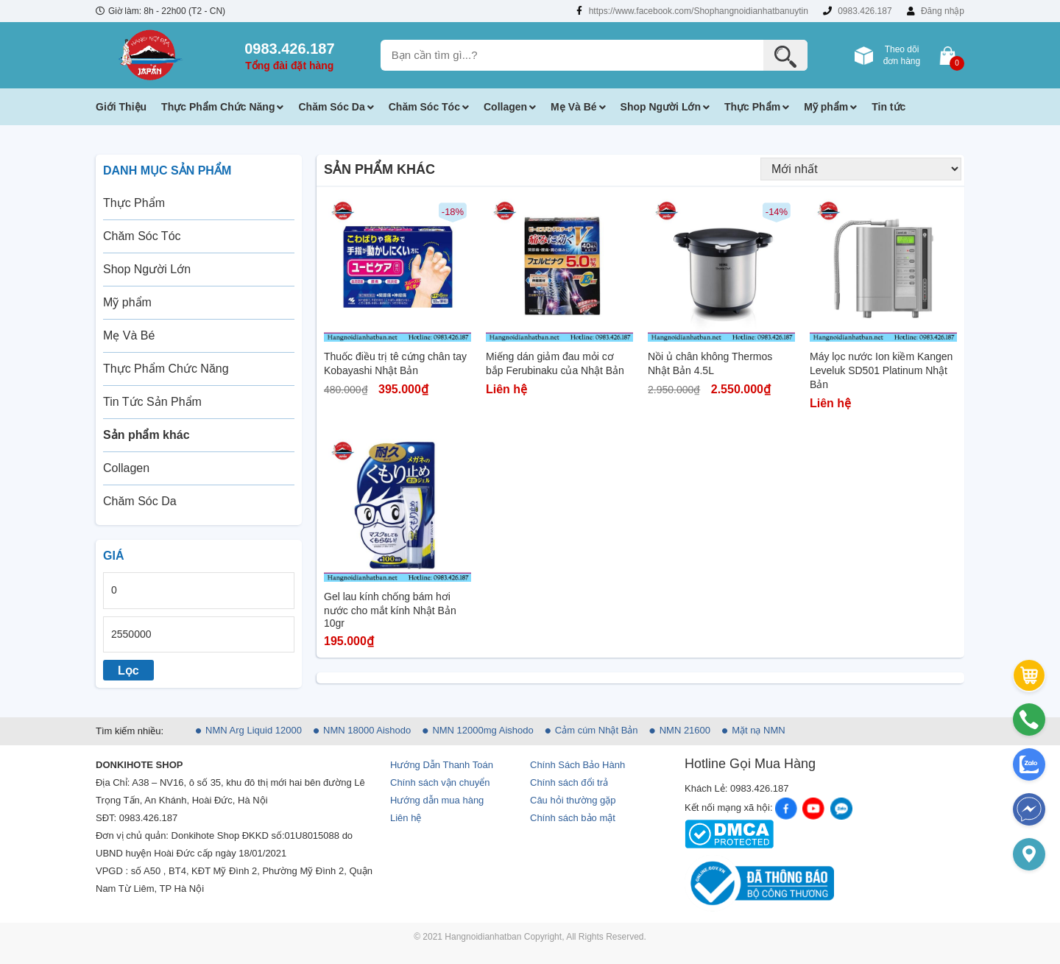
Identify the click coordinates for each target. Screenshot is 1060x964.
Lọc (128, 670)
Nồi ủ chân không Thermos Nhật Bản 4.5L (710, 363)
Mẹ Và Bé (573, 107)
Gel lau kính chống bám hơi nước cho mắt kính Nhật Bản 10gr (390, 610)
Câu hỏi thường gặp (573, 800)
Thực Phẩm (752, 107)
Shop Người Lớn (661, 107)
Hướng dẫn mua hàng (437, 800)
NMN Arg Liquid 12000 (253, 730)
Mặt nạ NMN (758, 730)
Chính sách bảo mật (572, 817)
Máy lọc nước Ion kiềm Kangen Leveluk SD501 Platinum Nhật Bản (881, 370)
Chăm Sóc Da (331, 107)
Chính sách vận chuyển (440, 782)
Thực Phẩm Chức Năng (218, 107)
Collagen (505, 107)
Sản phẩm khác (146, 435)
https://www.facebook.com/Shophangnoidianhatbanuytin (692, 11)
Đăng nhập (935, 11)
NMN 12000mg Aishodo (482, 730)
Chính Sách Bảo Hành (577, 764)
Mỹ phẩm (826, 107)
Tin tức (888, 107)
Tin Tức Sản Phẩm (152, 401)
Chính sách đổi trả (569, 782)
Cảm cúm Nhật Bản (596, 730)
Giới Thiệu (121, 107)
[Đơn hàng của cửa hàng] (860, 169)
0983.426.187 (857, 11)
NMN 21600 (685, 730)
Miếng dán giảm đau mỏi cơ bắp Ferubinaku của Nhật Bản (555, 363)
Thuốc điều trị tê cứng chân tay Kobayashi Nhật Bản (395, 363)
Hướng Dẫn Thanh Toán (441, 764)
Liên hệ (405, 817)
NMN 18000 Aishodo (367, 730)
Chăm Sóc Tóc (424, 107)
